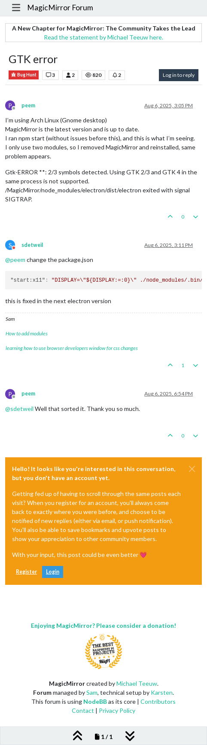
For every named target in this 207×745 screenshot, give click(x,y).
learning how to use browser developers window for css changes (72, 348)
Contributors (158, 701)
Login (52, 572)
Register (26, 572)
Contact (83, 710)
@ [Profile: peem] (15, 259)
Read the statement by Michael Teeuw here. (103, 37)
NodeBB (95, 701)
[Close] (192, 468)
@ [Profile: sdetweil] (19, 408)
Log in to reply (179, 75)
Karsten (162, 692)
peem (28, 105)
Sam (91, 692)
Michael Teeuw (136, 683)
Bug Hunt (24, 75)
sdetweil (32, 245)
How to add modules (27, 333)
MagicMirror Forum (60, 7)
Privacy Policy (117, 710)
